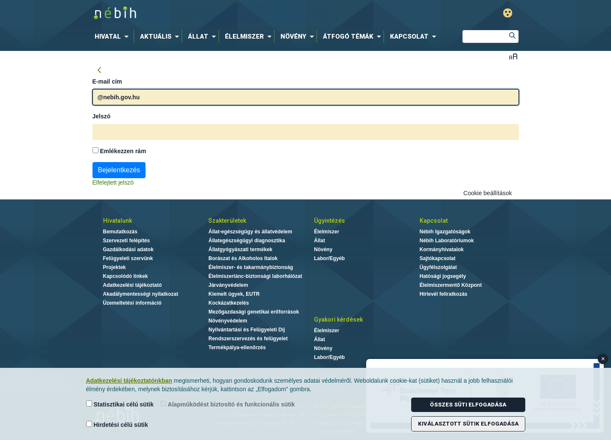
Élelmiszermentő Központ (451, 285)
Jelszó (101, 116)
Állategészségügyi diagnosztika (246, 241)
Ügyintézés (329, 220)
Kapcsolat (434, 220)
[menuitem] (113, 36)
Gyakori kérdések (338, 319)
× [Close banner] (603, 358)
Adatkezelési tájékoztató (132, 285)
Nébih (215, 13)
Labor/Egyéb (329, 258)
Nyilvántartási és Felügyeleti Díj (246, 330)
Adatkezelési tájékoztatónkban (129, 380)
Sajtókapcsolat (438, 258)
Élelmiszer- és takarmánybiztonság (250, 267)
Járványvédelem (228, 285)
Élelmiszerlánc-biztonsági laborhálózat (255, 276)
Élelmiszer (326, 232)
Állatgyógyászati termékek (240, 249)
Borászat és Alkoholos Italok (242, 258)
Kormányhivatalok (442, 249)
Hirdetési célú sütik (117, 424)
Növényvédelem (227, 321)
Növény (323, 249)
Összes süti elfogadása (468, 404)
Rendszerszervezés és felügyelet (248, 339)
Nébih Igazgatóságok (445, 232)
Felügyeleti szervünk (128, 258)
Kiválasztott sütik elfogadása (468, 423)
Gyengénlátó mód (507, 12)
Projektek (114, 267)
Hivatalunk (117, 220)
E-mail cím (107, 81)
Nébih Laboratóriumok (447, 241)
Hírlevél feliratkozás (444, 294)
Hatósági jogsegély (443, 276)
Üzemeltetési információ (132, 303)
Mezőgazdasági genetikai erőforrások (253, 312)
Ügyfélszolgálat (438, 267)
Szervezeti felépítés (126, 241)
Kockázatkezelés (228, 303)
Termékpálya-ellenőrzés (237, 347)
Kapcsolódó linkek (125, 276)
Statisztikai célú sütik (120, 404)
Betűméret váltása (513, 56)
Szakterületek (227, 220)
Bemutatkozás (120, 232)
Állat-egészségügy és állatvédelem (250, 232)
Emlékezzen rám (119, 150)
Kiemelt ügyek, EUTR (234, 294)
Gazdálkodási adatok (128, 249)
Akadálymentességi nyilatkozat (140, 294)
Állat (319, 241)
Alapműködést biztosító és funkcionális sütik (227, 404)
